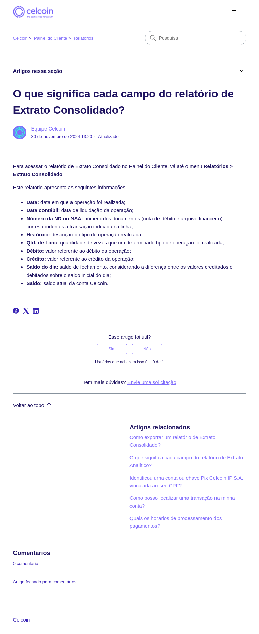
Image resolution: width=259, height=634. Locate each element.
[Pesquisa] (195, 38)
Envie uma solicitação (151, 382)
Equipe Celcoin (48, 129)
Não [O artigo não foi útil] (147, 349)
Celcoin (20, 38)
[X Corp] (26, 311)
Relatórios (83, 38)
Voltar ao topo (32, 404)
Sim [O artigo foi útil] (112, 349)
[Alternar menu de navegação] (234, 12)
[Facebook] (16, 311)
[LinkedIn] (36, 311)
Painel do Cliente (50, 38)
